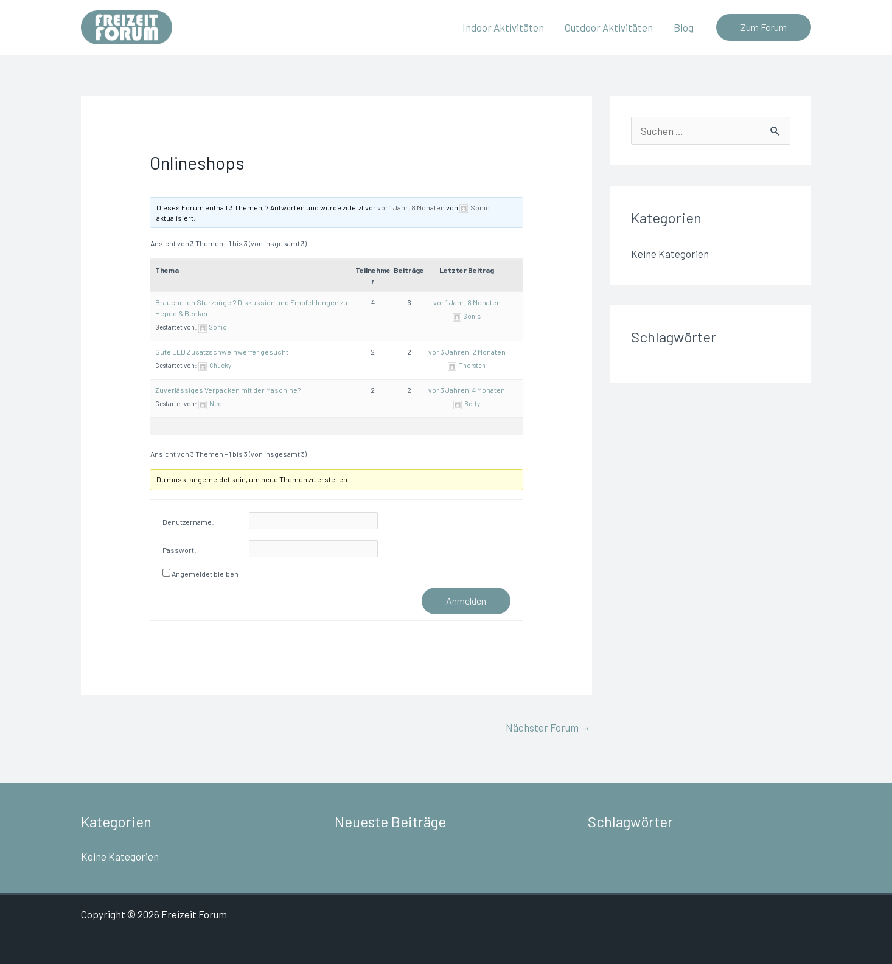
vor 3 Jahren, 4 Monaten (466, 390)
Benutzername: (188, 522)
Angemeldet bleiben (205, 573)
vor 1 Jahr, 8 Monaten (411, 207)
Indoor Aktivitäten (503, 27)
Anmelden (466, 600)
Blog (684, 27)
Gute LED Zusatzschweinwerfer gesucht (221, 351)
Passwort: (179, 550)
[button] (763, 27)
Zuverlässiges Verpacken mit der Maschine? (228, 390)
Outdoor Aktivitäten (609, 27)
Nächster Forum (548, 727)
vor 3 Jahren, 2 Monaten (467, 351)
